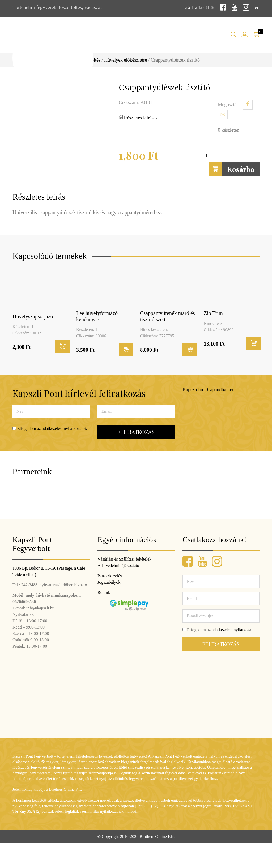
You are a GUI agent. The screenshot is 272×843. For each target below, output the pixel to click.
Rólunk (103, 592)
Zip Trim (213, 313)
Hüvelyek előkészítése (125, 60)
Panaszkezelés (109, 576)
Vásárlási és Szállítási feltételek (124, 559)
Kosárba (231, 169)
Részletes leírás (138, 117)
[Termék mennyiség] (209, 155)
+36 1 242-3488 (198, 7)
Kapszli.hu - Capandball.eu (208, 389)
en (257, 7)
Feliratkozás (136, 431)
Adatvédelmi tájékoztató (118, 565)
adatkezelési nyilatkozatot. (64, 428)
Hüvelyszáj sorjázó (32, 316)
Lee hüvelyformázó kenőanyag (97, 316)
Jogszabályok (108, 582)
